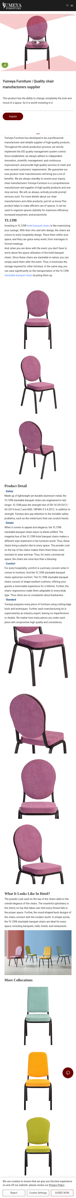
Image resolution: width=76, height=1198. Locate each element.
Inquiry (13, 116)
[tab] (38, 132)
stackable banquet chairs (18, 275)
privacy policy (57, 1185)
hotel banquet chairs (38, 225)
